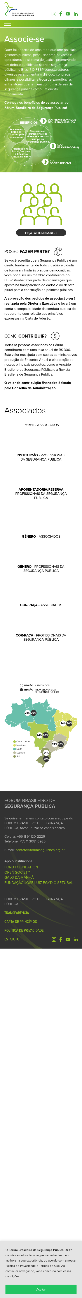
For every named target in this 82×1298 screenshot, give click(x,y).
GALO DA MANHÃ (19, 1226)
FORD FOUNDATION (21, 1216)
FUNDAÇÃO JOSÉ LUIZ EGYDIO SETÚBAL (38, 1232)
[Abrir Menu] (7, 23)
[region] (41, 1269)
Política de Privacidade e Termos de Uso (32, 1266)
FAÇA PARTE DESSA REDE (41, 232)
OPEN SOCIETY (17, 1221)
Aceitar (41, 1289)
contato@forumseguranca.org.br (40, 1199)
